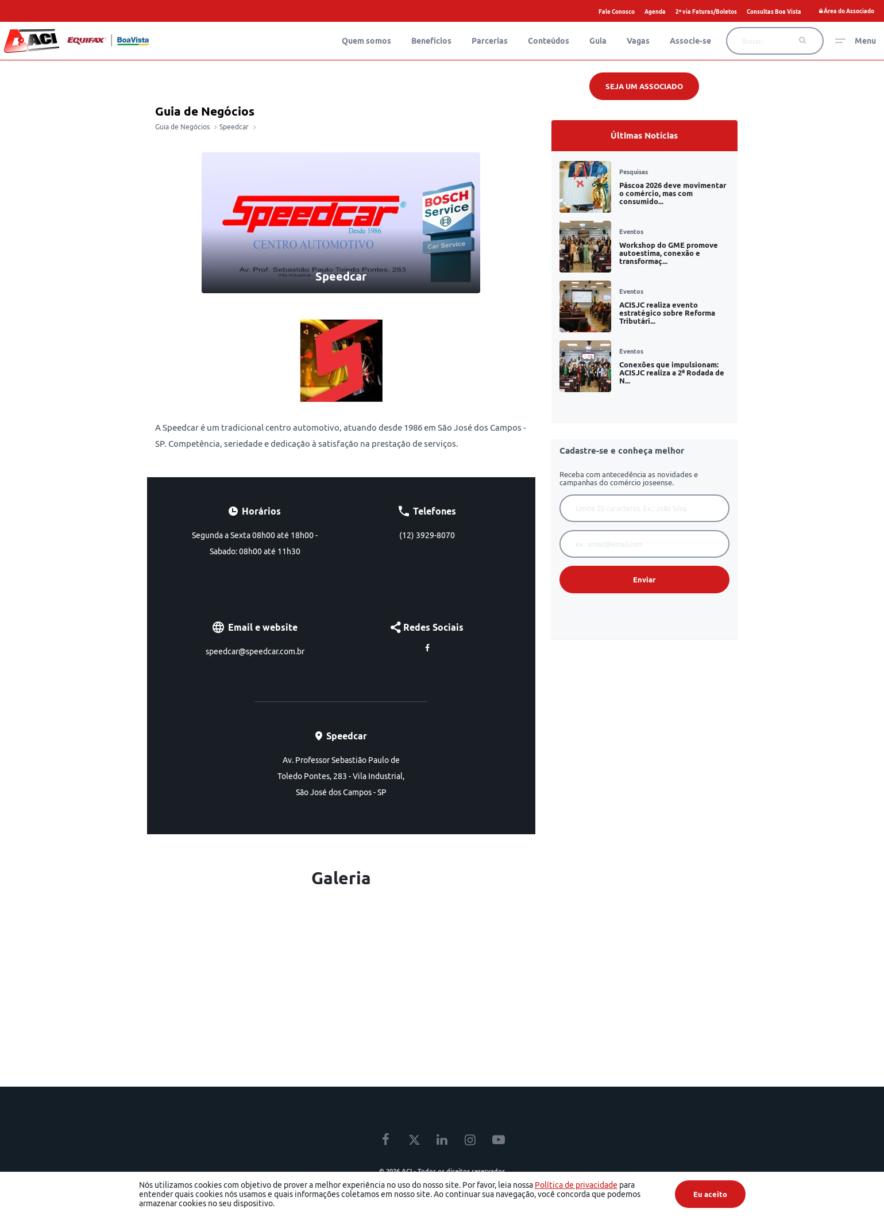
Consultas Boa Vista (774, 11)
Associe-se (690, 40)
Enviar (644, 580)
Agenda (655, 11)
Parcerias (490, 40)
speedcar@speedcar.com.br (255, 651)
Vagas (638, 40)
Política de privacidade (576, 1185)
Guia (598, 40)
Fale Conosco (617, 11)
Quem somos (366, 40)
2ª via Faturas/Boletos (706, 11)
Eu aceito (710, 1194)
